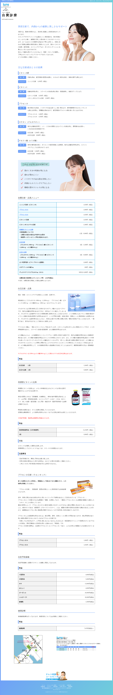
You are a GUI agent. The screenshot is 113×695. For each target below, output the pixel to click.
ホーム (43, 685)
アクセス (49, 686)
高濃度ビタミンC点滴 (26, 230)
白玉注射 (22, 242)
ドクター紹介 (62, 685)
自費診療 (43, 686)
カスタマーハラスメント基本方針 (63, 688)
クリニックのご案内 (51, 685)
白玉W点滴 (22, 252)
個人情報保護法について (47, 688)
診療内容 (69, 685)
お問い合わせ (63, 686)
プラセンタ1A (23, 210)
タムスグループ (56, 689)
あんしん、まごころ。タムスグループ (100, 0)
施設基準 (55, 686)
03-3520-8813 (63, 645)
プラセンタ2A (23, 215)
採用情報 (70, 686)
